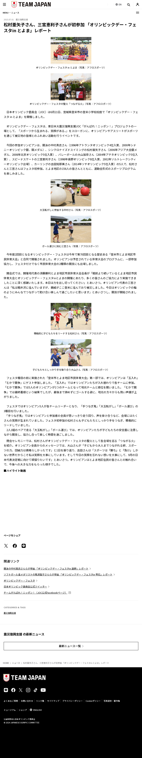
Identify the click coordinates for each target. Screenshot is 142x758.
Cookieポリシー (93, 700)
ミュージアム (10, 709)
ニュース (16, 663)
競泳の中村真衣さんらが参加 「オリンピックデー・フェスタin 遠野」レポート (46, 568)
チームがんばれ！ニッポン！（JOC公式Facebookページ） (35, 592)
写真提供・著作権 (112, 700)
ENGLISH (37, 709)
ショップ (23, 709)
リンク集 (40, 700)
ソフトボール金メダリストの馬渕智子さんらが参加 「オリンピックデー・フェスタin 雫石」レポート (58, 574)
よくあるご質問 (11, 700)
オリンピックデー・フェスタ (19, 580)
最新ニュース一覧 (70, 646)
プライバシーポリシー (72, 700)
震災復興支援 (10, 612)
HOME (6, 663)
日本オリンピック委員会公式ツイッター (25, 586)
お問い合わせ (27, 700)
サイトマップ (53, 700)
